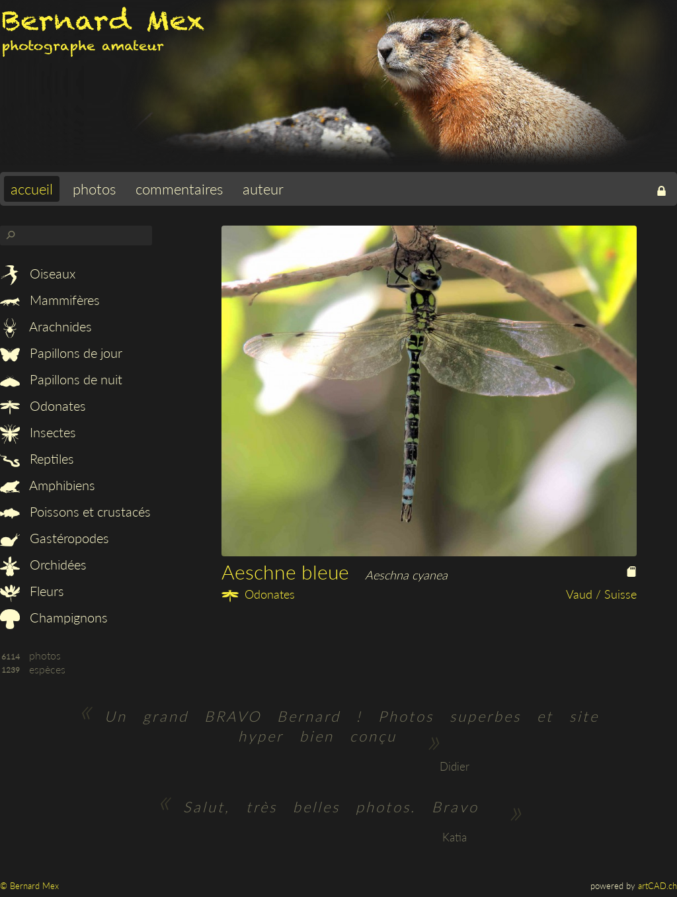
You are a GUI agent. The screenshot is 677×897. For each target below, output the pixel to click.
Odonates (43, 405)
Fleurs (32, 591)
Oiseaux (37, 273)
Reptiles (37, 458)
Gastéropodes (54, 538)
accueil (32, 189)
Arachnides (46, 326)
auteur (263, 189)
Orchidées (43, 564)
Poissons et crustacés (75, 511)
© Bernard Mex (29, 885)
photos (94, 189)
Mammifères (50, 300)
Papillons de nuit (61, 379)
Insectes (38, 432)
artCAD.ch (657, 885)
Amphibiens (47, 485)
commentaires (179, 189)
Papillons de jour (61, 353)
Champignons (54, 617)
